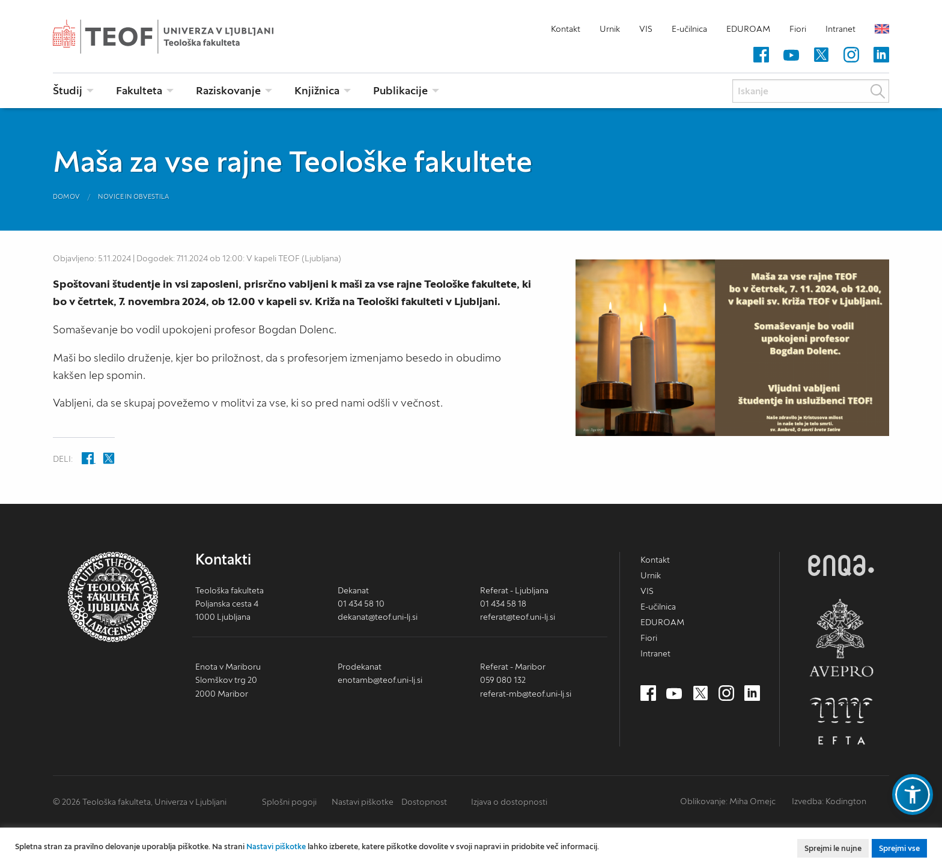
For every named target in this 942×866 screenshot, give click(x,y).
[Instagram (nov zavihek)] (851, 55)
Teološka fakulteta (182, 37)
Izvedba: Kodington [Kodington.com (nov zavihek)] (829, 801)
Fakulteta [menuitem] (139, 90)
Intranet (840, 28)
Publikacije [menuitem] (400, 90)
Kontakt (565, 28)
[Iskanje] (810, 91)
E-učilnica (689, 28)
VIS (645, 28)
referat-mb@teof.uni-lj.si (525, 693)
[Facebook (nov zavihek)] (761, 55)
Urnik (610, 28)
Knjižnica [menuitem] (316, 90)
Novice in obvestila (133, 196)
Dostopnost (424, 801)
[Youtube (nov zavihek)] (791, 55)
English (882, 29)
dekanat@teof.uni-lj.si (378, 616)
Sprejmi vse (899, 848)
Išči (878, 91)
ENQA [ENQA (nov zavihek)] (841, 565)
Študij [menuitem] (67, 90)
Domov (66, 196)
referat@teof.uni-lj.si (517, 616)
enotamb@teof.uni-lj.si (380, 679)
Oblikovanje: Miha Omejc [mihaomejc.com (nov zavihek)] (728, 801)
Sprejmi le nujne (832, 848)
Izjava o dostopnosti (509, 801)
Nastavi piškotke (363, 801)
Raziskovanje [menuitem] (228, 90)
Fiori (797, 28)
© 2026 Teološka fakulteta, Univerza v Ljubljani (139, 801)
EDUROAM (748, 28)
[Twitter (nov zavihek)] (821, 55)
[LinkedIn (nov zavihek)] (881, 55)
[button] (912, 794)
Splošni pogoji (289, 801)
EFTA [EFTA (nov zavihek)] (841, 721)
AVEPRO (841, 637)
